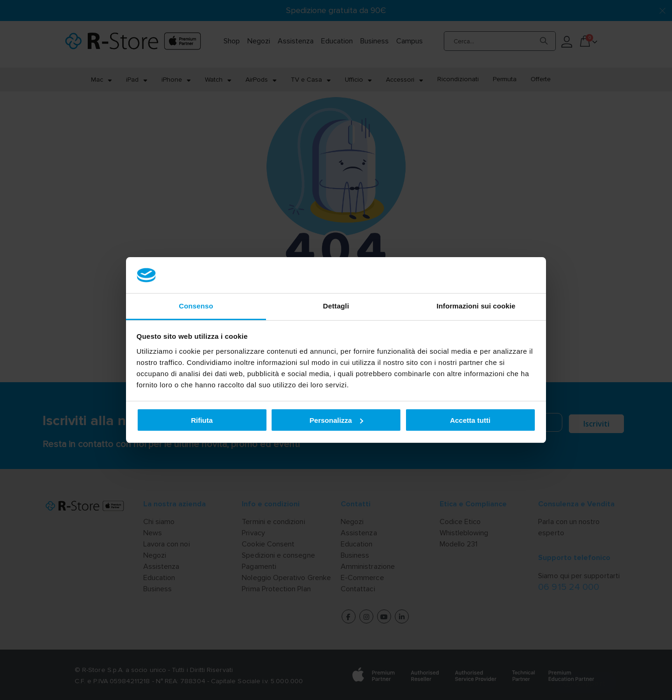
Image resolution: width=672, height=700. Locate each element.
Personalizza (336, 420)
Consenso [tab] (196, 306)
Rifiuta (202, 420)
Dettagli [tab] (336, 306)
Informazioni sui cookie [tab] (476, 306)
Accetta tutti (470, 420)
